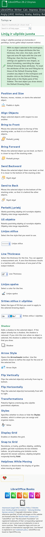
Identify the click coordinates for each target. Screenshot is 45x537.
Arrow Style (9, 353)
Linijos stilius (9, 231)
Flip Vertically (10, 375)
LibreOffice (7, 9)
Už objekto (8, 219)
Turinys (5, 20)
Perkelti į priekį (11, 207)
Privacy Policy (26, 508)
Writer (18, 9)
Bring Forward (10, 146)
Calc (25, 9)
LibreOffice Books (23, 489)
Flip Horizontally (12, 387)
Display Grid (9, 432)
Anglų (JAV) (7, 14)
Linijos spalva (10, 284)
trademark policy (22, 530)
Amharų (19, 14)
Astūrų (36, 14)
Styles (5, 410)
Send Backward (11, 166)
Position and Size (12, 93)
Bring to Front (10, 124)
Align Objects (10, 112)
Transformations (12, 398)
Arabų (28, 14)
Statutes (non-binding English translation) (20, 509)
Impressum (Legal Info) (10, 508)
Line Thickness (10, 254)
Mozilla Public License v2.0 (28, 516)
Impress (33, 9)
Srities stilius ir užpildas (16, 301)
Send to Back (9, 185)
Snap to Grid (9, 442)
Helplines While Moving (16, 461)
